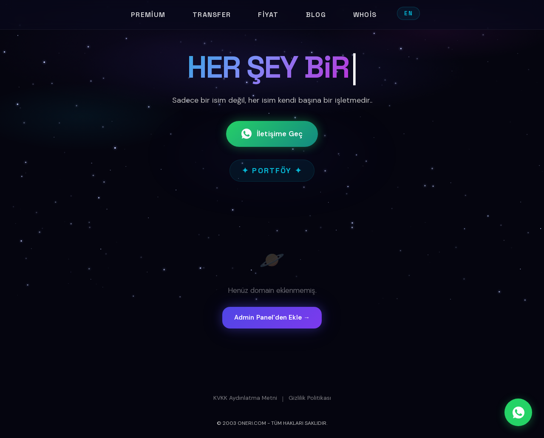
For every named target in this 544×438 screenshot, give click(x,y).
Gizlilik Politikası (310, 398)
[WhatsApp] (518, 412)
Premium (148, 14)
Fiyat (268, 14)
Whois (365, 14)
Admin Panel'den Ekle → (272, 317)
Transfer (212, 14)
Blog (316, 14)
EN (408, 13)
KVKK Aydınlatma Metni (245, 398)
